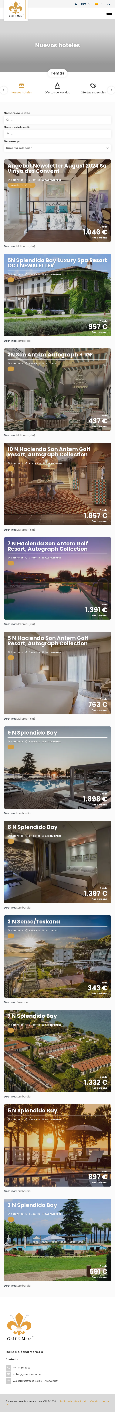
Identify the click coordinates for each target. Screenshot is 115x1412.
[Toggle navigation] (109, 13)
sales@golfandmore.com (28, 1374)
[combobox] (57, 134)
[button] (4, 90)
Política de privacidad (73, 1401)
